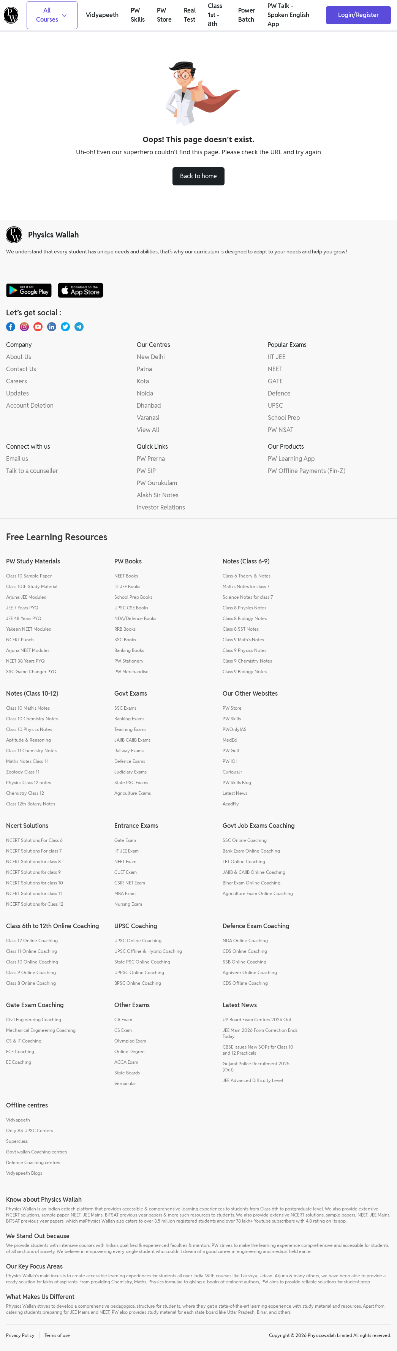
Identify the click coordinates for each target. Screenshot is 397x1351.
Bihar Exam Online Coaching (251, 883)
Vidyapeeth (18, 1120)
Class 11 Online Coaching (31, 951)
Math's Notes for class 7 (246, 586)
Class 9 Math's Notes (243, 639)
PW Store (232, 708)
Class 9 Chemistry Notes (247, 661)
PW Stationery (129, 661)
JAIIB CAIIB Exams (132, 740)
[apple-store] (80, 290)
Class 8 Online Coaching (31, 983)
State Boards (127, 1073)
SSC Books (125, 639)
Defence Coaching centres (33, 1162)
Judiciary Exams (130, 772)
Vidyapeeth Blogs (24, 1173)
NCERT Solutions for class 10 (34, 883)
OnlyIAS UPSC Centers (29, 1130)
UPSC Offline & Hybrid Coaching (148, 951)
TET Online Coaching (244, 861)
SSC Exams (125, 708)
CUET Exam (125, 872)
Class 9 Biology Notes (245, 671)
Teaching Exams (130, 729)
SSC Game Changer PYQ (31, 671)
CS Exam (123, 1030)
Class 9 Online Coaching (31, 972)
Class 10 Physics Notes (29, 729)
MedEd (230, 740)
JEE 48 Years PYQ (23, 618)
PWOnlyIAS (235, 729)
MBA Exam (125, 893)
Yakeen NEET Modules (28, 629)
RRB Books (125, 629)
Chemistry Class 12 (25, 793)
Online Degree (129, 1051)
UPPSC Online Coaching (139, 972)
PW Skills (232, 718)
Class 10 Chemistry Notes (32, 718)
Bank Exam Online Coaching (251, 851)
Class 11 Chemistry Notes (31, 750)
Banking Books (129, 650)
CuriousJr (232, 772)
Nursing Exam (128, 904)
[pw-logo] (14, 234)
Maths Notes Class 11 (27, 761)
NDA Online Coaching (245, 940)
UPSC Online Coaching (137, 940)
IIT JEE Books (127, 586)
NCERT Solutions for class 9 (33, 872)
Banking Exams (129, 718)
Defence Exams (129, 761)
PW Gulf (231, 750)
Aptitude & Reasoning (28, 740)
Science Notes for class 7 (248, 597)
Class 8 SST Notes (241, 629)
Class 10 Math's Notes (28, 708)
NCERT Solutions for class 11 (34, 893)
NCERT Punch (20, 639)
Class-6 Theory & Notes (246, 576)
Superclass (17, 1141)
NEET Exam (125, 861)
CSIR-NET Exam (129, 883)
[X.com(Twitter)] (65, 326)
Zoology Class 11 (23, 772)
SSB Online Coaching (244, 962)
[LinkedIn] (51, 326)
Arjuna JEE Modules (26, 597)
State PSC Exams (131, 782)
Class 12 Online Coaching (32, 940)
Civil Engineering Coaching (33, 1019)
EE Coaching (18, 1062)
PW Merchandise (131, 671)
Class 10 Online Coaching (32, 962)
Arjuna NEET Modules (27, 650)
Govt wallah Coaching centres (36, 1152)
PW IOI (230, 761)
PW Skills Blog (237, 782)
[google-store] (29, 290)
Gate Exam (125, 840)
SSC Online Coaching (245, 840)
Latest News (235, 793)
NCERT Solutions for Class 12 (34, 904)
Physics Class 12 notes (28, 782)
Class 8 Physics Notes (244, 608)
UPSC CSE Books (131, 608)
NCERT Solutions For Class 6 (34, 840)
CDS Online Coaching (245, 951)
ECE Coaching (20, 1051)
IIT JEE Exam (126, 851)
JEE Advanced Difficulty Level (253, 1080)
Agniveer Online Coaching (250, 972)
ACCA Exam (126, 1062)
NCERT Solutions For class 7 (34, 851)
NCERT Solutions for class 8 (33, 861)
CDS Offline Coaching (245, 983)
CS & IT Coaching (23, 1041)
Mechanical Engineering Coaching (41, 1030)
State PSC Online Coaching (142, 962)
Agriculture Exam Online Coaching (258, 893)
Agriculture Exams (132, 793)
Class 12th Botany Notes (30, 804)
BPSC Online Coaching (137, 983)
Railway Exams (129, 750)
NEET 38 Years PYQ (25, 661)
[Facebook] (10, 326)
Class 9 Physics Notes (244, 650)
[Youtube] (38, 326)
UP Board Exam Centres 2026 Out (257, 1019)
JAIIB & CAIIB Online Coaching (254, 872)
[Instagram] (24, 326)
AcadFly (231, 804)
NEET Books (126, 576)
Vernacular (125, 1083)
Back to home (198, 176)
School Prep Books (133, 597)
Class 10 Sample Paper (29, 576)
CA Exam (123, 1019)
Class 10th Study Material (31, 586)
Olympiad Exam (130, 1041)
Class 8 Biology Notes (245, 618)
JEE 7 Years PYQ (22, 608)
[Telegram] (79, 326)
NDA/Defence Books (135, 618)
